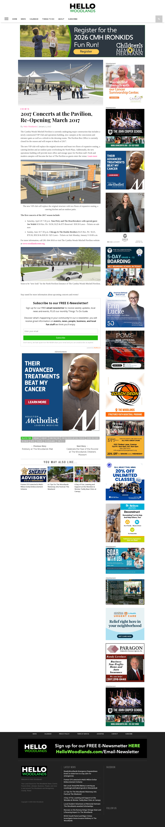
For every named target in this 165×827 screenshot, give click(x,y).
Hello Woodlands (30, 127)
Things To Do (48, 19)
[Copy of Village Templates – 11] (125, 285)
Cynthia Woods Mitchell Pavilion (73, 438)
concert (44, 438)
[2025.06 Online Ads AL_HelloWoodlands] (125, 458)
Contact (115, 734)
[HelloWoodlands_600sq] (125, 147)
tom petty (60, 441)
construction (54, 438)
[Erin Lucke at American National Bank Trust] (125, 327)
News (23, 19)
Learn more (92, 156)
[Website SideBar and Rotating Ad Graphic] (125, 416)
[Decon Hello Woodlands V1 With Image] (125, 542)
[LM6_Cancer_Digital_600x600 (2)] (60, 430)
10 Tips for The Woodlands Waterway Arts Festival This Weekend (58, 487)
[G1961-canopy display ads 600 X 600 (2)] (125, 103)
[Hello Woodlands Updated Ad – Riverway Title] (125, 604)
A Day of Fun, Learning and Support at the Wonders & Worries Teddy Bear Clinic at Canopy (85, 488)
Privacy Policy (64, 734)
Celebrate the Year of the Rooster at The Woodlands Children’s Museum (82, 452)
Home (14, 19)
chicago (36, 438)
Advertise (100, 734)
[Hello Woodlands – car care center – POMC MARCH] (125, 369)
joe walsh (25, 441)
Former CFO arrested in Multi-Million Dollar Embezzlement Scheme (32, 487)
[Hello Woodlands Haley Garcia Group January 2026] (125, 243)
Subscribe (72, 19)
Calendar (34, 19)
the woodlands (49, 441)
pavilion (39, 441)
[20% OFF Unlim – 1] (125, 500)
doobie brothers (93, 438)
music (33, 441)
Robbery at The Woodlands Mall (37, 449)
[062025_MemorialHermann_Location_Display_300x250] (125, 639)
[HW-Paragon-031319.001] (125, 681)
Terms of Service (83, 734)
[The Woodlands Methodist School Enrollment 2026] (125, 573)
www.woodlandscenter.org (34, 243)
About (61, 19)
